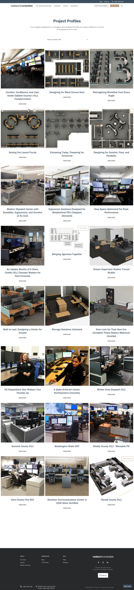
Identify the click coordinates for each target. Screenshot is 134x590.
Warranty (65, 562)
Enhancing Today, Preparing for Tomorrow (67, 154)
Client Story (38, 51)
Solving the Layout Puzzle (22, 152)
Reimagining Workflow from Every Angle (111, 94)
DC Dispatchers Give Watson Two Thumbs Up (23, 391)
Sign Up (103, 575)
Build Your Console (101, 6)
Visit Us (106, 1)
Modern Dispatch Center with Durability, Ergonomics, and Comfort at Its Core (22, 212)
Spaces (65, 6)
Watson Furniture (25, 565)
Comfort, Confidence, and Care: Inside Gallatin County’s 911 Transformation (22, 95)
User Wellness (126, 348)
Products (57, 6)
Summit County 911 (23, 446)
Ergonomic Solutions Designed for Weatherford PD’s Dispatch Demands (67, 212)
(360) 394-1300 (26, 586)
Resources (74, 6)
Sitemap (102, 587)
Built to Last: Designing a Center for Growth (22, 331)
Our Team (23, 560)
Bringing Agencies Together (67, 254)
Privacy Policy (110, 587)
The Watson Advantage (43, 6)
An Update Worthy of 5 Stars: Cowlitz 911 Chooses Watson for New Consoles (22, 272)
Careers (22, 562)
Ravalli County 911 (111, 507)
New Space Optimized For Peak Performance (111, 210)
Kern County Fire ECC (22, 507)
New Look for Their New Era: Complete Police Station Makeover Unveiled (111, 333)
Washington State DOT (67, 446)
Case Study (83, 51)
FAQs (64, 560)
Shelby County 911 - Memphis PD (111, 450)
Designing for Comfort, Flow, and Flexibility (111, 154)
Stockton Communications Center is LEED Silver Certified (66, 509)
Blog (101, 1)
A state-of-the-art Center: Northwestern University (67, 391)
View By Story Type (67, 39)
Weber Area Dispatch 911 (111, 389)
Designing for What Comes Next (67, 92)
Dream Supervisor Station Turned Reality (111, 271)
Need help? (127, 586)
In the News (45, 562)
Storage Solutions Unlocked (67, 329)
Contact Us (114, 6)
